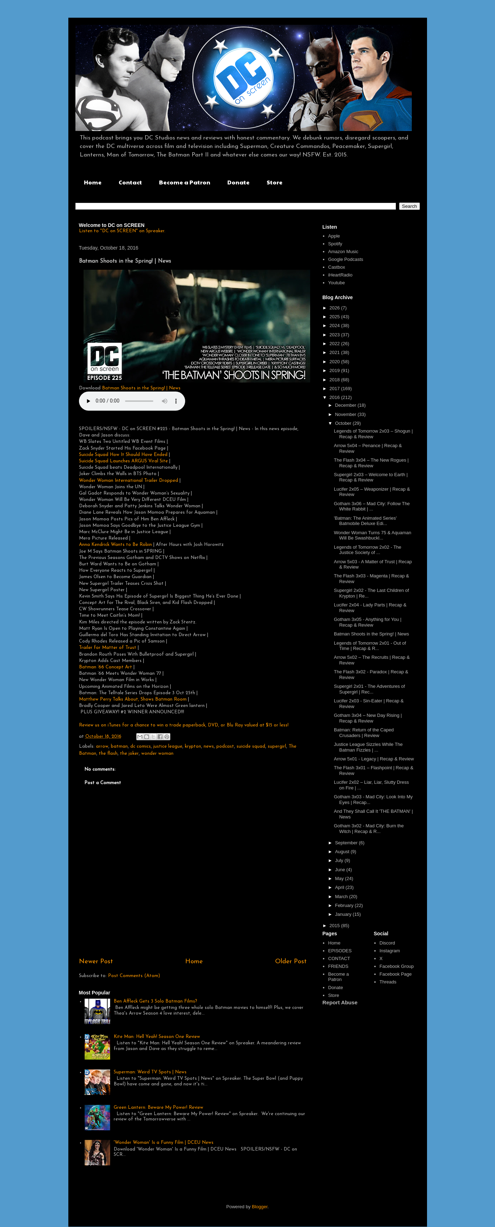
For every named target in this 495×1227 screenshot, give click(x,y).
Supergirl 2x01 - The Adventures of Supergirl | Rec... (369, 689)
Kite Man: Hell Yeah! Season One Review (157, 1036)
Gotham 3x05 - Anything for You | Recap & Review (368, 622)
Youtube (336, 282)
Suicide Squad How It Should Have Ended (124, 454)
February (345, 905)
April (340, 887)
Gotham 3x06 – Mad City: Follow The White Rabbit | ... (372, 506)
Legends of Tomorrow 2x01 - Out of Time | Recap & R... (370, 645)
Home (93, 182)
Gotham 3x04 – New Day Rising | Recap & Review (368, 718)
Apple (334, 236)
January (344, 914)
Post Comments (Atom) (134, 976)
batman (119, 746)
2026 (335, 307)
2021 (335, 352)
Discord (387, 943)
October (344, 423)
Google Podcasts (345, 259)
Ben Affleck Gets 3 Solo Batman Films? (155, 1001)
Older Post (291, 961)
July (340, 860)
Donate (238, 182)
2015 (335, 925)
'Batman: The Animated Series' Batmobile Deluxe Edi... (365, 520)
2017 (335, 388)
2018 (335, 379)
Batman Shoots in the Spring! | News (141, 388)
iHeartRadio (340, 275)
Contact (130, 182)
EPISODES (340, 950)
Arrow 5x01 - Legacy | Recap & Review (374, 758)
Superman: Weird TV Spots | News (150, 1072)
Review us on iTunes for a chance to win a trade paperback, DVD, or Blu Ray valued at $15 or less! (184, 725)
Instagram (390, 950)
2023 (335, 334)
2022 (335, 343)
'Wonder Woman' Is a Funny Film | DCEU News (164, 1142)
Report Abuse (340, 1002)
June (340, 869)
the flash (108, 753)
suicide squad (251, 746)
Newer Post (96, 961)
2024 (335, 325)
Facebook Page (396, 974)
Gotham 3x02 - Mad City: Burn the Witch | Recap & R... (369, 828)
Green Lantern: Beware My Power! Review (158, 1107)
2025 (335, 316)
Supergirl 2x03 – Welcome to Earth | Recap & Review (371, 477)
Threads (388, 982)
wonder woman (157, 753)
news (209, 746)
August (343, 851)
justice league (167, 746)
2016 (335, 397)
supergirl (277, 746)
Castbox (336, 267)
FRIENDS (338, 966)
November (346, 414)
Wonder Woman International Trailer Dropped (128, 480)
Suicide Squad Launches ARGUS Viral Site (123, 461)
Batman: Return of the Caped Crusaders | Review (364, 732)
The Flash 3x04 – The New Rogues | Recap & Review (371, 462)
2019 (335, 370)
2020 (335, 361)
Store (275, 182)
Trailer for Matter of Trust (107, 647)
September (347, 842)
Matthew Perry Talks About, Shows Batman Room (133, 699)
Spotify (335, 243)
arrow (102, 746)
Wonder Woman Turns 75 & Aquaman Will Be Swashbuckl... (372, 535)
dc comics (140, 746)
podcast (225, 746)
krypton (193, 746)
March (342, 896)
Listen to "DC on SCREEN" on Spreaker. (122, 231)
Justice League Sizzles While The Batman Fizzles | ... (368, 747)
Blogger (259, 1206)
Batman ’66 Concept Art (105, 667)
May (340, 878)
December (346, 405)
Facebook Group (397, 966)
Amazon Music (343, 251)
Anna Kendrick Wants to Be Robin (115, 544)
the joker (129, 753)
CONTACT (339, 958)
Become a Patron (184, 182)
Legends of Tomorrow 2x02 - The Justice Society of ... (367, 549)
